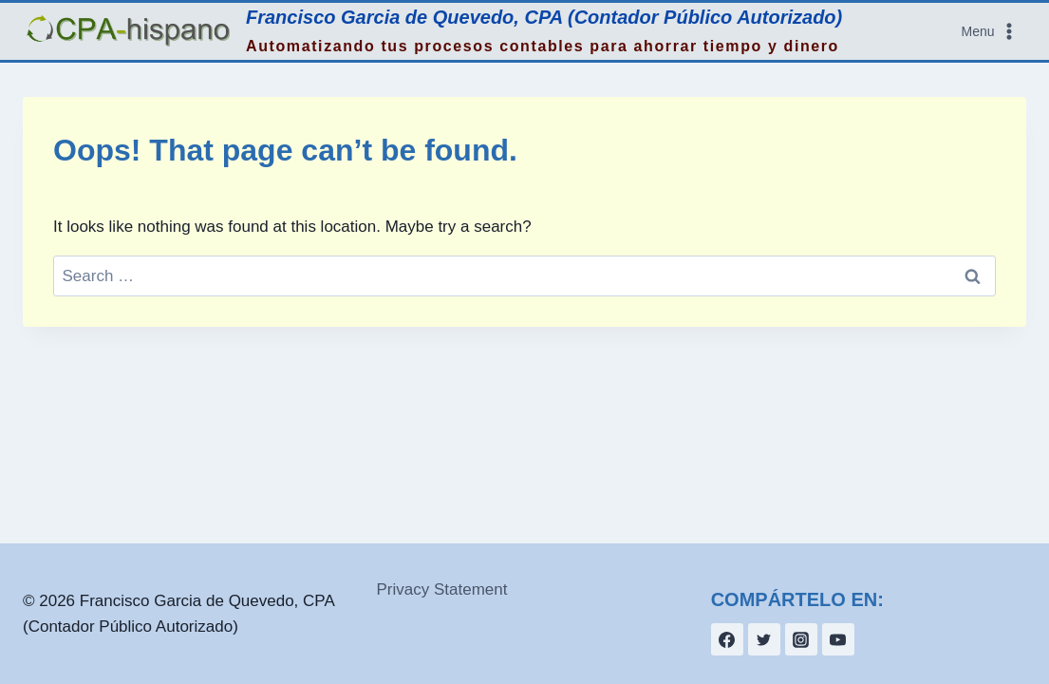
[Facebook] (727, 639)
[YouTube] (838, 639)
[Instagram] (801, 639)
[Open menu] (989, 31)
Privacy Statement (442, 589)
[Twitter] (764, 639)
